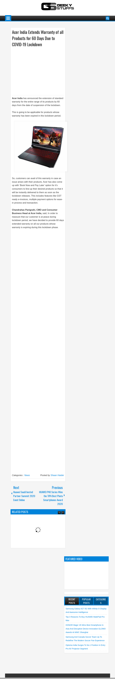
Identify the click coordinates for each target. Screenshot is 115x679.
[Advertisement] (35, 71)
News (27, 475)
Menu (8, 18)
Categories (101, 601)
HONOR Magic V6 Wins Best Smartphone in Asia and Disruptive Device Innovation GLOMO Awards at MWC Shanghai (86, 628)
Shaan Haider (57, 475)
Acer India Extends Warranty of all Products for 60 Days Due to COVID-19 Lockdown (37, 38)
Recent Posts (72, 601)
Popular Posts (86, 601)
